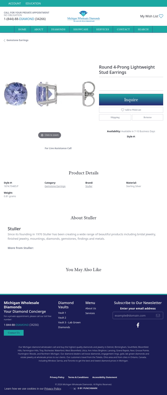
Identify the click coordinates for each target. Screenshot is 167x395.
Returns (148, 117)
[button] (14, 3)
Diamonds (58, 29)
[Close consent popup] (75, 389)
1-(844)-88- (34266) (25, 19)
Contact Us (14, 332)
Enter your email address (138, 308)
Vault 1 (62, 312)
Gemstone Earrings (17, 40)
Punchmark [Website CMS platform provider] (90, 388)
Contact (123, 29)
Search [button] (143, 29)
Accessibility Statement (104, 377)
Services (102, 29)
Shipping (115, 117)
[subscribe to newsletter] (158, 315)
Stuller (88, 186)
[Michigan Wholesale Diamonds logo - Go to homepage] (83, 16)
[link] (33, 3)
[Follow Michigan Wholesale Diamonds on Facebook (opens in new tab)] (138, 325)
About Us (90, 308)
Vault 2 (62, 317)
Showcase (80, 29)
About (38, 29)
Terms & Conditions (78, 377)
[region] (49, 94)
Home (22, 29)
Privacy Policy (57, 377)
